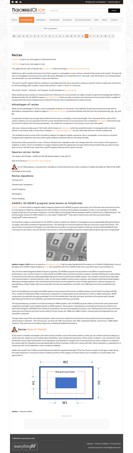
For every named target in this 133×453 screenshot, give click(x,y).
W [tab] (105, 36)
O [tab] (75, 36)
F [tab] (42, 36)
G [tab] (45, 36)
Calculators (41, 20)
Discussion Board (83, 20)
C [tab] (30, 36)
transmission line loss (57, 111)
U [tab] (97, 36)
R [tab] (86, 36)
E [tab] (38, 36)
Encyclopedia (26, 20)
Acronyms (67, 20)
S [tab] (90, 36)
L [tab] (63, 36)
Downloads (54, 20)
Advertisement (66, 416)
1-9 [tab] (19, 36)
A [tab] (23, 36)
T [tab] (93, 36)
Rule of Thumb (36, 329)
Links (96, 20)
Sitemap (90, 444)
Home (14, 20)
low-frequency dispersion (62, 130)
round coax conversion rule (78, 69)
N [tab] (71, 36)
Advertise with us (114, 2)
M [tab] (67, 36)
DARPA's (15, 207)
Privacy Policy (116, 444)
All (14, 36)
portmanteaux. (71, 90)
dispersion (65, 128)
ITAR (47, 267)
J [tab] (56, 36)
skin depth (102, 121)
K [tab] (59, 36)
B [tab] (27, 36)
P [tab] (79, 36)
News (104, 20)
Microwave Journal (53, 264)
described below (52, 97)
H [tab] (49, 36)
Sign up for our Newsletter (96, 2)
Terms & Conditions (102, 444)
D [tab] (34, 36)
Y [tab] (109, 36)
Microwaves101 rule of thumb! (39, 161)
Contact (114, 20)
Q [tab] (82, 36)
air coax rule (47, 69)
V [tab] (101, 36)
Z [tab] (113, 36)
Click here (16, 59)
